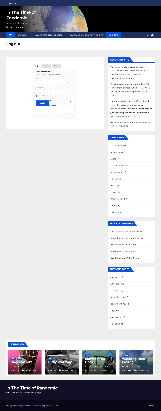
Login (37, 66)
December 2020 (118, 297)
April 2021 (115, 290)
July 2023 (115, 277)
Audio (113, 159)
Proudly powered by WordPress (19, 406)
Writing (114, 212)
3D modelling (117, 145)
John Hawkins (117, 231)
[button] (148, 35)
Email (151, 406)
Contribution (116, 172)
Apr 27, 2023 (55, 366)
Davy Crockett (21, 362)
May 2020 (115, 324)
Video (113, 205)
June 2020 (115, 317)
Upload (23, 35)
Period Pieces (135, 231)
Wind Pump (130, 244)
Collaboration (117, 165)
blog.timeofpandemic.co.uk (123, 116)
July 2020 (115, 310)
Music (113, 185)
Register (46, 66)
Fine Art (114, 179)
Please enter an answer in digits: (61, 101)
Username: (40, 79)
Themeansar (53, 406)
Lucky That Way (59, 362)
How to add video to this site (85, 35)
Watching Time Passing (133, 360)
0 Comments (30, 370)
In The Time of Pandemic (31, 388)
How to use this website (48, 35)
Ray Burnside (117, 258)
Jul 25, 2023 (18, 366)
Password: (39, 88)
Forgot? (56, 66)
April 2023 (115, 284)
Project (113, 192)
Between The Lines (95, 360)
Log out (113, 35)
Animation (115, 152)
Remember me (42, 96)
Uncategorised (117, 199)
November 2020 (118, 304)
